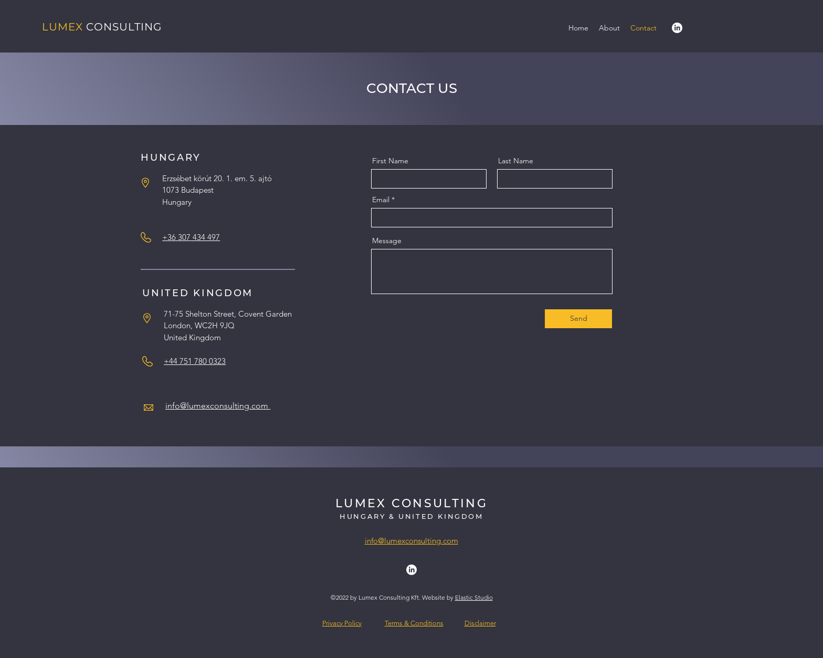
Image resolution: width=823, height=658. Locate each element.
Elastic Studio (474, 597)
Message (387, 240)
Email (380, 199)
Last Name (515, 160)
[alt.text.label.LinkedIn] (677, 28)
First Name (390, 160)
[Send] (578, 318)
